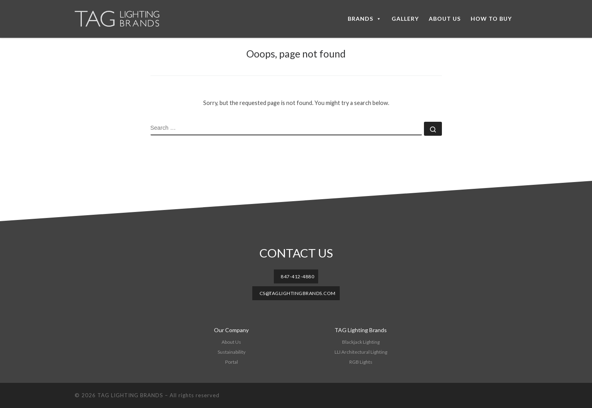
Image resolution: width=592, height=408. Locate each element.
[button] (296, 276)
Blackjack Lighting (361, 342)
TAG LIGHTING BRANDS (130, 395)
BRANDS (365, 19)
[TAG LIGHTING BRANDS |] (124, 19)
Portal (231, 362)
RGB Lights (360, 362)
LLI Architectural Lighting (361, 352)
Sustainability (232, 352)
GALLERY (405, 18)
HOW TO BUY (491, 18)
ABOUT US (445, 18)
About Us (231, 342)
